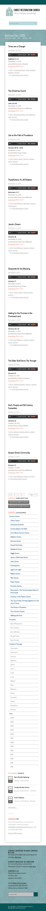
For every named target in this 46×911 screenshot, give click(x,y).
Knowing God (14, 565)
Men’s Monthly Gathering (21, 777)
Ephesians (26, 204)
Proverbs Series (16, 586)
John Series (14, 561)
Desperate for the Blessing (19, 268)
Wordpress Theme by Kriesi (16, 908)
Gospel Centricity (16, 545)
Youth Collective (19, 798)
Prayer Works (14, 582)
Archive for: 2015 (15, 35)
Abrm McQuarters (16, 624)
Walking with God (16, 615)
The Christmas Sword (17, 90)
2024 (12, 726)
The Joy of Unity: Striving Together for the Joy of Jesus (24, 602)
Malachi (12, 681)
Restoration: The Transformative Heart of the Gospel (24, 591)
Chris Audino (14, 628)
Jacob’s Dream (14, 224)
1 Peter (12, 693)
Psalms (12, 701)
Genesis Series (28, 293)
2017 (11, 754)
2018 (11, 750)
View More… (12, 807)
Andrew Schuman (19, 384)
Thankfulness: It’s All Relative (20, 179)
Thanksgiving (12, 206)
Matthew (11, 73)
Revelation (14, 705)
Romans (26, 476)
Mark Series (14, 578)
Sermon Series (14, 516)
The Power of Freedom (18, 607)
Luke (9, 117)
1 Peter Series (15, 520)
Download (12, 66)
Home (14, 38)
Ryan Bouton (14, 640)
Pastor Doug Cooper (19, 883)
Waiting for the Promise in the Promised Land (20, 315)
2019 (11, 746)
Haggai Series (14, 553)
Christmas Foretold (16, 525)
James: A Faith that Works (19, 557)
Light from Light (15, 570)
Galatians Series (15, 537)
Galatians (13, 660)
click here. (32, 866)
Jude (12, 673)
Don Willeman (30, 115)
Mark (12, 685)
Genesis (25, 159)
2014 (11, 767)
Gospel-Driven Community (19, 452)
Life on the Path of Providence (20, 135)
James (12, 664)
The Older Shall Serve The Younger (22, 360)
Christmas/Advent (19, 70)
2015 (11, 70)
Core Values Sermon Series (19, 533)
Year (19, 38)
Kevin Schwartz (30, 70)
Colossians (14, 648)
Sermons (24, 38)
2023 (12, 730)
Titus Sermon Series (17, 611)
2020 (12, 742)
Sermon (16, 73)
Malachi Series (15, 574)
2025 (12, 722)
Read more (20, 66)
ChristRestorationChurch (20, 345)
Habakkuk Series (16, 549)
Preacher (12, 620)
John (12, 669)
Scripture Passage (15, 644)
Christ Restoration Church (20, 75)
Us (13, 819)
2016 (11, 758)
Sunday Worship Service (21, 787)
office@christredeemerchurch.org (20, 827)
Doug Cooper (18, 159)
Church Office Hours (15, 833)
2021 (11, 738)
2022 (12, 734)
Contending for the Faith (18, 529)
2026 (12, 718)
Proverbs (13, 697)
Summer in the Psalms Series (20, 597)
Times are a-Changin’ (17, 46)
